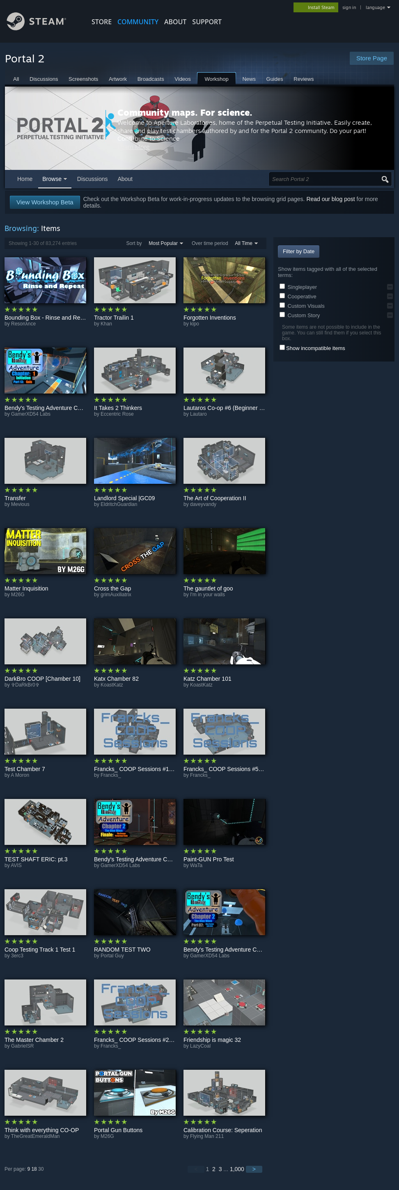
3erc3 (17, 956)
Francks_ (111, 775)
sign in (349, 7)
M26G (18, 594)
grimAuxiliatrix (116, 594)
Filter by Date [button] (298, 251)
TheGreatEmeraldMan (35, 1136)
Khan (106, 324)
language (375, 7)
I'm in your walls (207, 594)
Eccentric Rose (117, 414)
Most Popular (163, 243)
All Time (243, 243)
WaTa (196, 865)
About (175, 21)
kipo (194, 324)
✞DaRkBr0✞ (25, 685)
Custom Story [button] (300, 315)
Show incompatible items (315, 348)
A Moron (20, 775)
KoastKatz (112, 685)
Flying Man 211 (207, 1136)
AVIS (16, 865)
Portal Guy (112, 956)
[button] (390, 287)
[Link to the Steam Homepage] (43, 28)
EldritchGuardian (119, 504)
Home (24, 179)
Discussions (92, 179)
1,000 (237, 1169)
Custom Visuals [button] (302, 306)
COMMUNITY (137, 21)
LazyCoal (200, 1046)
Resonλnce (23, 324)
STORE (102, 21)
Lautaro (198, 414)
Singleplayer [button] (298, 287)
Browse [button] (52, 179)
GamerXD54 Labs (30, 414)
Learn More (254, 150)
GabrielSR (22, 1046)
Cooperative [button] (298, 296)
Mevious (20, 504)
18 (34, 1169)
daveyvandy (203, 504)
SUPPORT (207, 21)
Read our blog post (330, 199)
